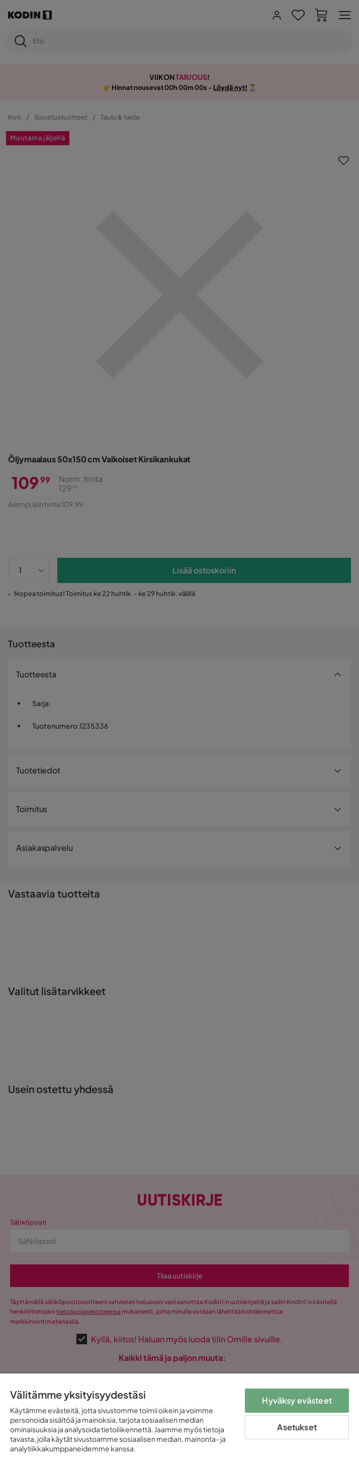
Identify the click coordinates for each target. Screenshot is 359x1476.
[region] (179, 1424)
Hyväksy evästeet (297, 1400)
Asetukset (296, 1427)
